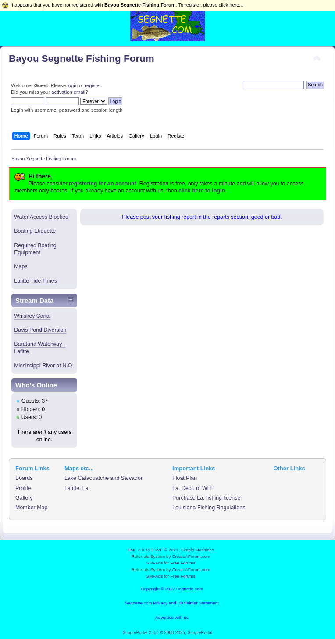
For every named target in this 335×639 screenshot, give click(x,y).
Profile (23, 488)
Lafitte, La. (77, 488)
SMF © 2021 (166, 549)
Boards (24, 478)
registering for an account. (103, 184)
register (93, 85)
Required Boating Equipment (35, 249)
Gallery (24, 498)
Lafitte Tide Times (35, 281)
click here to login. (202, 191)
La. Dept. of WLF (193, 488)
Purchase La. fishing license (206, 498)
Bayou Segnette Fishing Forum (81, 58)
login (72, 85)
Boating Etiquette (35, 231)
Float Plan (184, 478)
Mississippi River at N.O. (44, 365)
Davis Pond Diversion (40, 330)
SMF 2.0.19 (139, 549)
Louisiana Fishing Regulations (208, 507)
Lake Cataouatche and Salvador (103, 478)
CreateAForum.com (191, 556)
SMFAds (154, 563)
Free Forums (182, 563)
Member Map (31, 507)
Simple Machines (197, 549)
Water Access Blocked (41, 217)
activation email (68, 92)
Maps (21, 266)
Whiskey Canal (32, 316)
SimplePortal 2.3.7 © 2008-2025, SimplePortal (168, 632)
